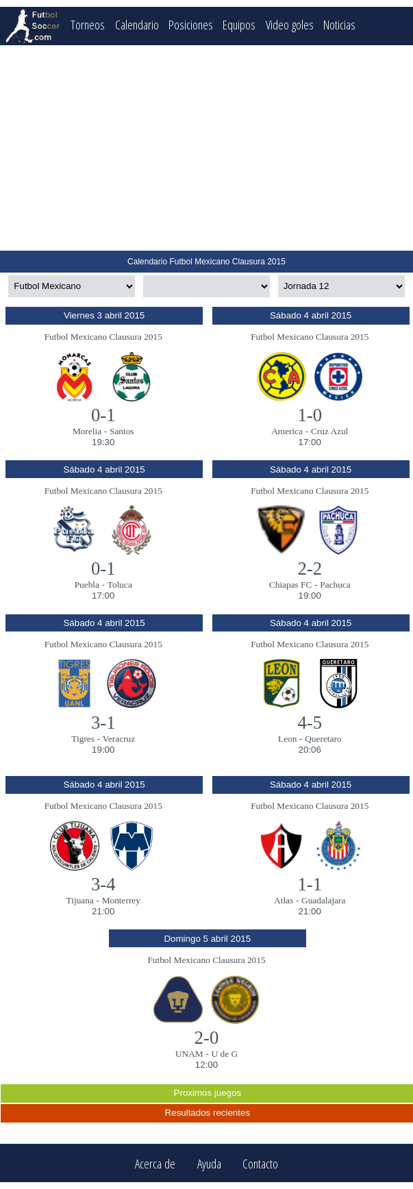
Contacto (260, 1163)
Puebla (87, 584)
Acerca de (155, 1163)
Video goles (290, 24)
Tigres (83, 739)
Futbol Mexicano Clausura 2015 (103, 336)
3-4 (103, 884)
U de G (225, 1054)
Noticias (339, 24)
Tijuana (80, 900)
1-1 (309, 884)
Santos (122, 431)
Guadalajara (323, 900)
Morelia (87, 431)
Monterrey (121, 900)
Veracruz (119, 739)
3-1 (103, 722)
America (287, 431)
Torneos (88, 24)
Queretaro (323, 739)
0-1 (103, 415)
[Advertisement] (206, 148)
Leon (287, 739)
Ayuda (209, 1163)
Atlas (283, 900)
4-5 (309, 722)
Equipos (239, 24)
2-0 (207, 1037)
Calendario (137, 24)
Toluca (120, 584)
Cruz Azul (329, 431)
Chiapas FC (290, 584)
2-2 (309, 568)
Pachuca (335, 584)
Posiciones (190, 24)
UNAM (189, 1054)
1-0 (309, 415)
